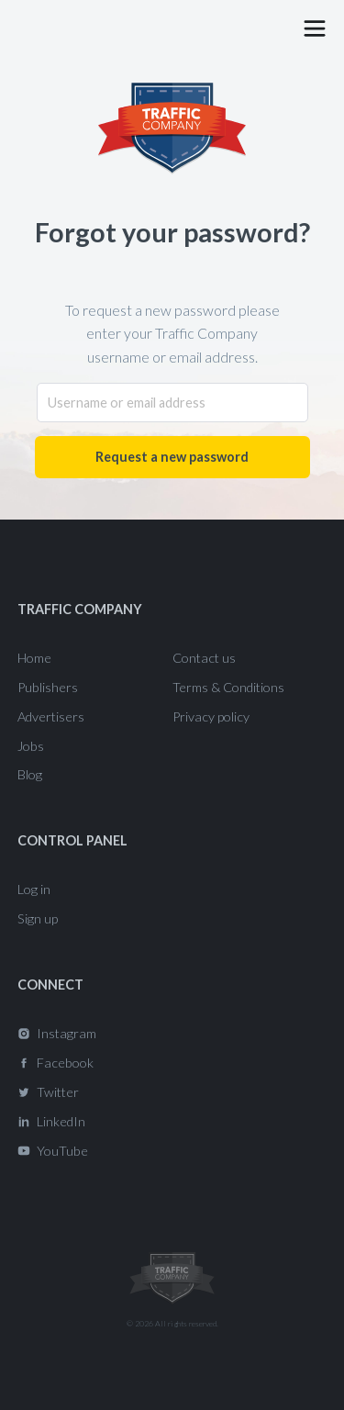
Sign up (37, 918)
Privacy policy (211, 716)
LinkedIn (61, 1121)
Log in (33, 889)
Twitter (58, 1092)
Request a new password (172, 456)
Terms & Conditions (228, 687)
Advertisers (50, 716)
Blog (29, 774)
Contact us (204, 658)
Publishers (47, 687)
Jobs (30, 746)
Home (34, 658)
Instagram (66, 1033)
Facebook (65, 1062)
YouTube (62, 1150)
